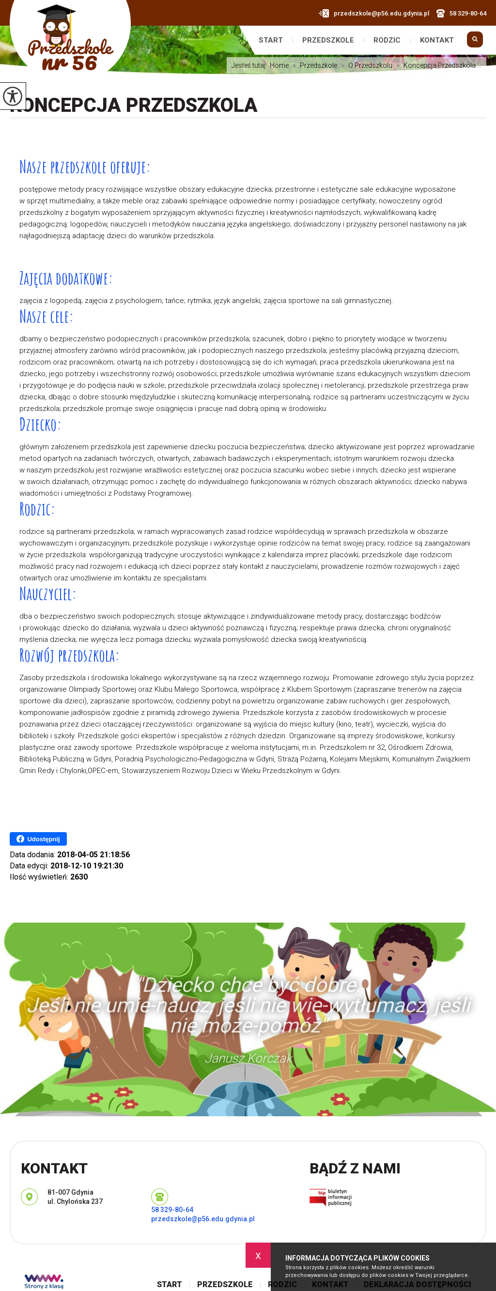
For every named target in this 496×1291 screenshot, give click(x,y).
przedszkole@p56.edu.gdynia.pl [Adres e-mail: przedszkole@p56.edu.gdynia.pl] (203, 1219)
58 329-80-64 (461, 13)
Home (279, 65)
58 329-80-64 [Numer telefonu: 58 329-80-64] (172, 1210)
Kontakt (437, 40)
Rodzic (387, 40)
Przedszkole (328, 40)
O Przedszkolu (364, 65)
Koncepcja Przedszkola (134, 105)
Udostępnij (38, 839)
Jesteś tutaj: (251, 65)
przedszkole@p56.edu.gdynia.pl (374, 13)
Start (271, 40)
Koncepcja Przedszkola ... (436, 65)
